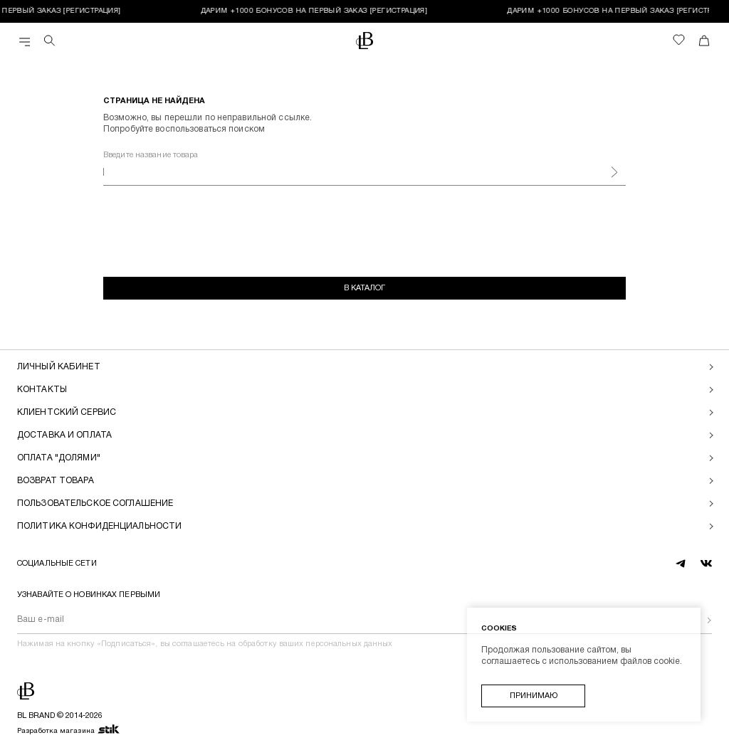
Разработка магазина (68, 730)
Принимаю (533, 695)
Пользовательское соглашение (95, 503)
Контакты (42, 390)
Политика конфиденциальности (99, 526)
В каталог (364, 288)
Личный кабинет (58, 367)
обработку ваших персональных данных (315, 644)
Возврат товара (55, 481)
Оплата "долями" (58, 458)
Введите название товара (151, 155)
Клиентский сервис (66, 412)
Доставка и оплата (64, 435)
